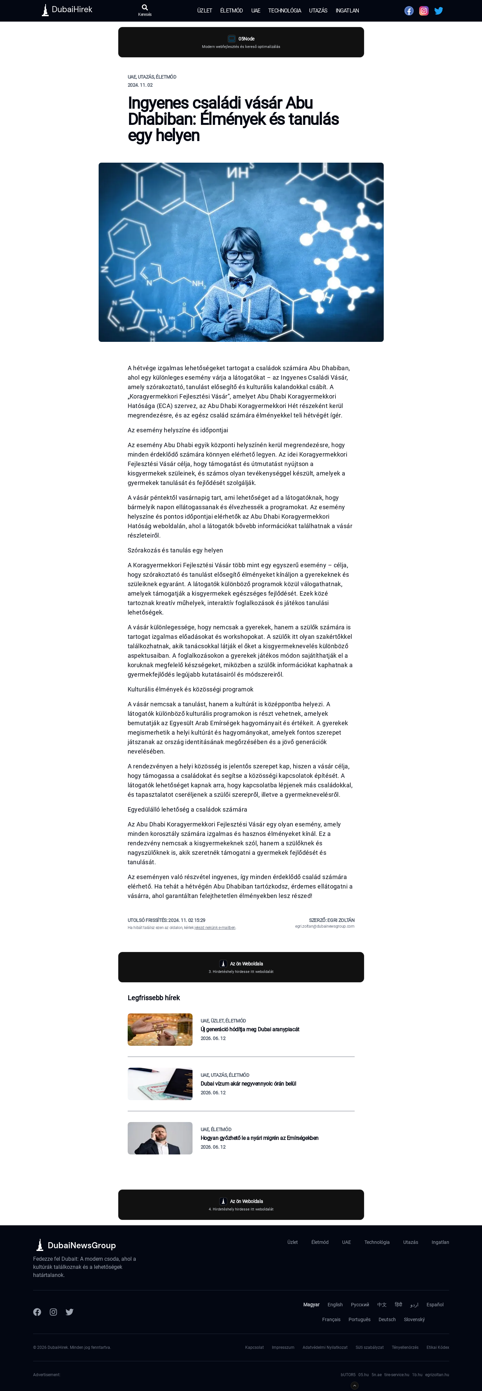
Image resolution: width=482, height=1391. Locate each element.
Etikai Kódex (438, 1347)
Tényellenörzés (405, 1347)
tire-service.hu (396, 1374)
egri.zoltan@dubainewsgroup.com (325, 926)
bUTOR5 (348, 1374)
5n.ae (377, 1374)
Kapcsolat (254, 1347)
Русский (360, 1304)
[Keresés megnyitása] (145, 10)
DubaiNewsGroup (82, 1245)
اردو (414, 1304)
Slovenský (414, 1319)
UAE (255, 10)
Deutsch (387, 1319)
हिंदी (398, 1304)
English (335, 1304)
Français (331, 1319)
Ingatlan (347, 10)
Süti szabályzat (370, 1347)
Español (435, 1304)
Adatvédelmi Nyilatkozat (325, 1347)
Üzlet (204, 10)
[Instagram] (53, 1312)
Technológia (284, 10)
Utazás (318, 10)
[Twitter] (70, 1312)
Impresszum (283, 1347)
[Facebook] (37, 1312)
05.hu (363, 1374)
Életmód (231, 10)
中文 (382, 1304)
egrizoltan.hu (437, 1374)
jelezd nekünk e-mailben (215, 927)
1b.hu (417, 1374)
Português (360, 1319)
